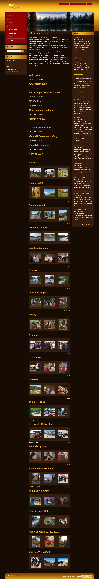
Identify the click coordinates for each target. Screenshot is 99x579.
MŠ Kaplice (77, 117)
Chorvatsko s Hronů (79, 177)
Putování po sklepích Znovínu (82, 92)
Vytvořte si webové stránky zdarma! (71, 576)
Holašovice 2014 (78, 163)
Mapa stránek (75, 3)
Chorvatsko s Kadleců (80, 145)
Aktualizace (77, 37)
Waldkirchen (77, 58)
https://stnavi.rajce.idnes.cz (81, 51)
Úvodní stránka (64, 3)
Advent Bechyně (78, 74)
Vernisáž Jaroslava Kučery (81, 193)
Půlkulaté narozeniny (80, 209)
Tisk (90, 3)
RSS (84, 3)
